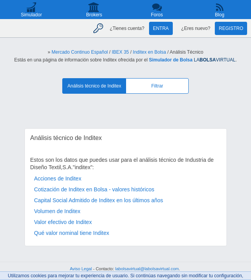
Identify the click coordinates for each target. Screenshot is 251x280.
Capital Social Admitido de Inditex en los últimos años (98, 200)
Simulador (31, 15)
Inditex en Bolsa (149, 52)
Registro (231, 28)
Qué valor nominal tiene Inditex (71, 233)
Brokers (94, 15)
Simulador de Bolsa (171, 60)
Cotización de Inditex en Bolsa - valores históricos (94, 189)
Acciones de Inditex (57, 178)
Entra (161, 28)
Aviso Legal (81, 268)
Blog (219, 15)
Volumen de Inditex (57, 211)
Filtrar (157, 86)
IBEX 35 (120, 52)
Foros (157, 15)
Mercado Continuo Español (79, 52)
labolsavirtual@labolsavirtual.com (147, 268)
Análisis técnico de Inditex (94, 86)
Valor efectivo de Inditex (63, 222)
